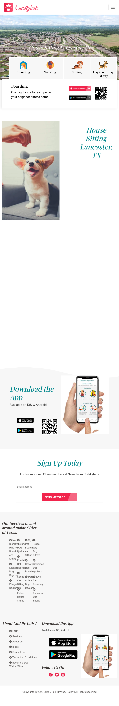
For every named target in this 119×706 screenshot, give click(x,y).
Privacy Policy (66, 691)
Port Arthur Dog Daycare (29, 582)
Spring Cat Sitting (20, 579)
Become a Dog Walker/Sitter (19, 664)
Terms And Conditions (23, 657)
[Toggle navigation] (112, 7)
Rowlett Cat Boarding (22, 562)
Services (15, 636)
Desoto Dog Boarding (30, 566)
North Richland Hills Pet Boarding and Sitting (14, 549)
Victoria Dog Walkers (21, 546)
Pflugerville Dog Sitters (15, 584)
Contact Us (17, 652)
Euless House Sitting (20, 595)
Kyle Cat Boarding (38, 580)
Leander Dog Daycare (13, 570)
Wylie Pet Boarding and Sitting (30, 548)
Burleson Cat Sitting (38, 595)
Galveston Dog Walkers (38, 566)
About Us (15, 641)
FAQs (13, 631)
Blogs (14, 646)
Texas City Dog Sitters (36, 548)
